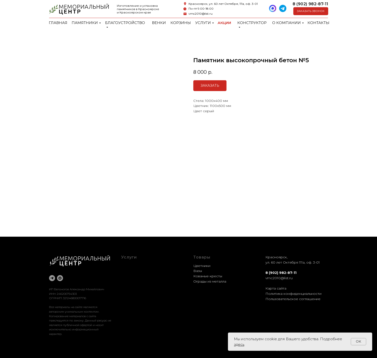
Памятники (85, 22)
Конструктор (252, 22)
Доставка (129, 281)
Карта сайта (275, 288)
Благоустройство (125, 22)
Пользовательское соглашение (292, 299)
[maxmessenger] (60, 278)
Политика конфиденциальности (293, 293)
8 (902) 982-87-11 (310, 4)
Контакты (318, 22)
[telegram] (52, 278)
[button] (310, 11)
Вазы (197, 271)
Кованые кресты (207, 276)
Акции (224, 22)
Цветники (201, 266)
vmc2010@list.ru (200, 13)
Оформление (133, 271)
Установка (130, 286)
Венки (159, 22)
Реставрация (132, 276)
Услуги (203, 22)
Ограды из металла (209, 281)
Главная (58, 22)
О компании (286, 22)
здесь (239, 344)
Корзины (180, 22)
